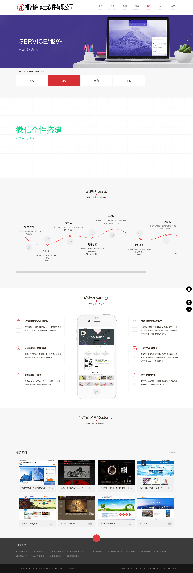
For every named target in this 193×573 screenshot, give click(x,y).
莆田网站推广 (21, 556)
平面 (128, 80)
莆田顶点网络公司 (57, 551)
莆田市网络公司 (73, 556)
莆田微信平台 (146, 551)
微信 (43, 71)
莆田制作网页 (55, 556)
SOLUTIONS (112, 9)
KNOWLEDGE (136, 9)
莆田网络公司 (38, 551)
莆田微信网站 (162, 551)
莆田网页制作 (38, 556)
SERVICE (148, 9)
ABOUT (173, 9)
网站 (32, 80)
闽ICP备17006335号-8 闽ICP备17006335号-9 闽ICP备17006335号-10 (152, 568)
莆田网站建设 (21, 551)
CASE (124, 9)
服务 (37, 71)
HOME (100, 9)
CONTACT (161, 9)
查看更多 (173, 452)
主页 (31, 71)
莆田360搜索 (129, 551)
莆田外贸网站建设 (77, 551)
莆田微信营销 (113, 551)
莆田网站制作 (96, 551)
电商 (96, 80)
